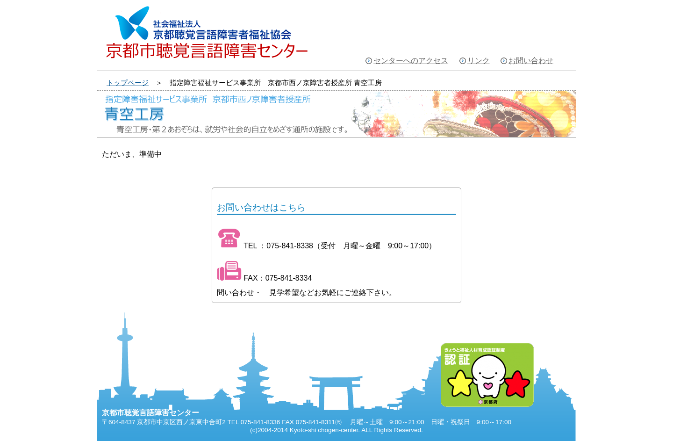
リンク (478, 61)
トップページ (128, 83)
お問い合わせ (530, 61)
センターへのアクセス (410, 61)
